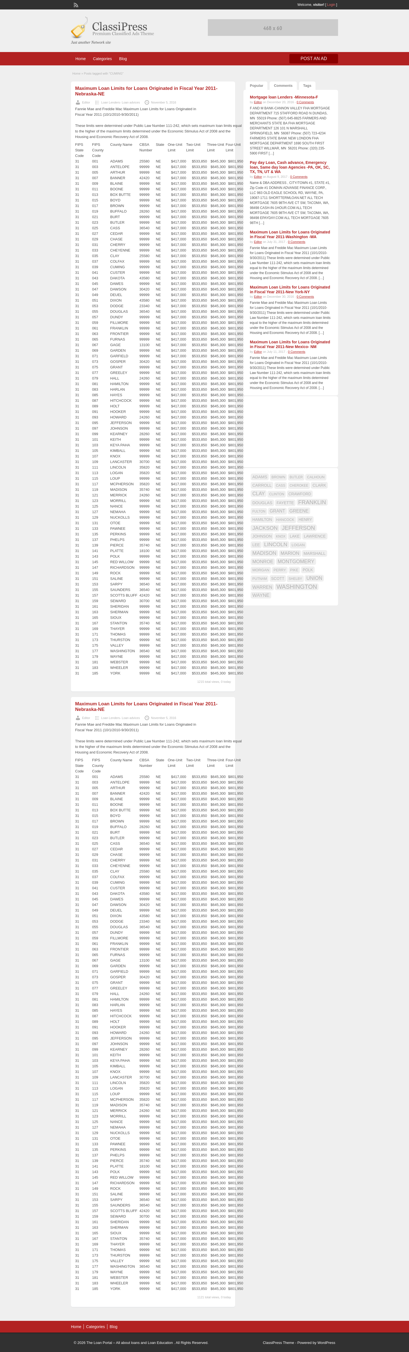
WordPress (326, 1343)
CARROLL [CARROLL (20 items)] (262, 485)
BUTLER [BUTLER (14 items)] (296, 477)
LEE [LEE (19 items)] (256, 545)
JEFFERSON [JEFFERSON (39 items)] (298, 528)
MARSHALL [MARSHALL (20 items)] (315, 553)
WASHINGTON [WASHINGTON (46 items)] (297, 586)
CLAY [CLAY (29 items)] (258, 493)
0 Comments (305, 102)
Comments (283, 85)
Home (80, 58)
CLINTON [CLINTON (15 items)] (276, 494)
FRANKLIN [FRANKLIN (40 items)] (312, 502)
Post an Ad (313, 58)
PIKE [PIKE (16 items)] (294, 570)
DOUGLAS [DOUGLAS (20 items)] (262, 503)
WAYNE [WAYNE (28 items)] (261, 595)
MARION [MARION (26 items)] (290, 553)
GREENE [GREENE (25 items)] (299, 510)
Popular (256, 85)
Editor (86, 102)
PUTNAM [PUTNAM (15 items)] (259, 579)
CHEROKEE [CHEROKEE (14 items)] (299, 485)
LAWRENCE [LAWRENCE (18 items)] (315, 536)
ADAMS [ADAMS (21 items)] (259, 476)
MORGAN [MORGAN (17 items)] (260, 570)
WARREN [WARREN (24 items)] (262, 587)
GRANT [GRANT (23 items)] (277, 511)
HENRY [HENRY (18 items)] (305, 519)
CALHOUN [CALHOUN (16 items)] (315, 477)
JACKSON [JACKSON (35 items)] (265, 528)
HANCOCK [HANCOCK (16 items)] (285, 520)
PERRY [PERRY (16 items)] (280, 570)
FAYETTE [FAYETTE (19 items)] (285, 503)
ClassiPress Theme (278, 1343)
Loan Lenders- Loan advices (120, 102)
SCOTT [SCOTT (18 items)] (277, 578)
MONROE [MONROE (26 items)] (262, 561)
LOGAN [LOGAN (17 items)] (298, 545)
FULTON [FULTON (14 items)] (258, 511)
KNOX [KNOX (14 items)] (280, 536)
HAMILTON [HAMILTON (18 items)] (262, 519)
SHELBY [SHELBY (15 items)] (295, 579)
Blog (123, 58)
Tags (307, 85)
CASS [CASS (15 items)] (280, 485)
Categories (102, 58)
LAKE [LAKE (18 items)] (295, 536)
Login (331, 5)
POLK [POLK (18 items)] (308, 570)
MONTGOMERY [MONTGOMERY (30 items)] (296, 561)
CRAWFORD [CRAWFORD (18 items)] (300, 494)
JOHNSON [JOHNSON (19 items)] (262, 536)
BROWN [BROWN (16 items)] (278, 477)
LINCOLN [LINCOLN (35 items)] (275, 544)
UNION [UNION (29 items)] (314, 578)
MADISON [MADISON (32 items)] (264, 553)
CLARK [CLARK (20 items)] (319, 485)
